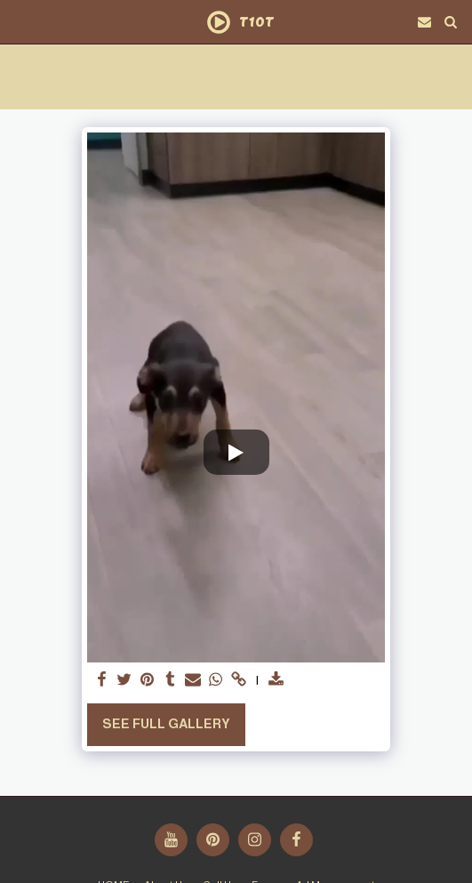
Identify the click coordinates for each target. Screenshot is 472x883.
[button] (19, 21)
